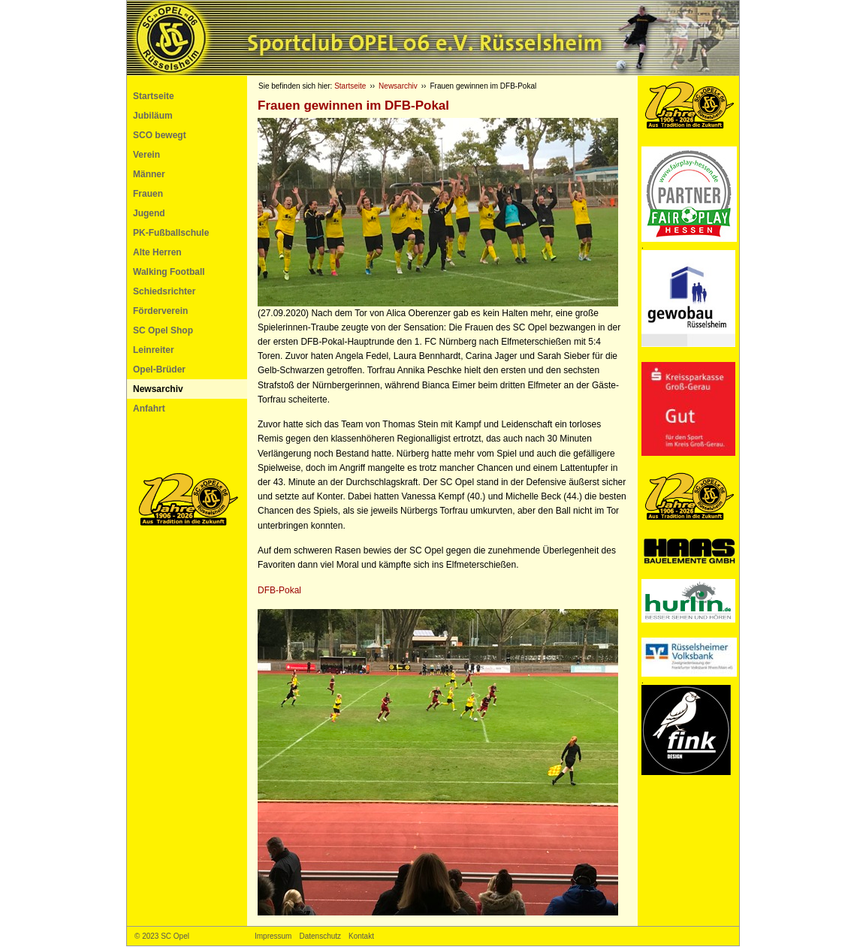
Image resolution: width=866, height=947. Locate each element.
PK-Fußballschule (171, 233)
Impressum (273, 936)
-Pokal (279, 590)
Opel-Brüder (159, 369)
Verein (146, 154)
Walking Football (169, 272)
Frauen (148, 193)
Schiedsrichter (164, 291)
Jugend (149, 213)
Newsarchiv (158, 389)
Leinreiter (153, 350)
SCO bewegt (159, 135)
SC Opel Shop (163, 330)
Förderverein (160, 311)
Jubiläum (153, 115)
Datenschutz (320, 936)
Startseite (153, 96)
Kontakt (361, 936)
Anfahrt (149, 408)
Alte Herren (157, 252)
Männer (149, 174)
